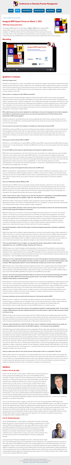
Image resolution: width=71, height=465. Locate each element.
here (45, 354)
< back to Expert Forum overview (11, 18)
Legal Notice (26, 462)
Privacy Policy (32, 462)
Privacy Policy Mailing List (42, 462)
